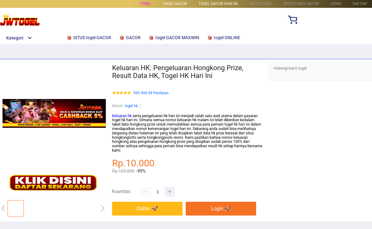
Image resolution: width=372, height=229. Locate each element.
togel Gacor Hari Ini (218, 4)
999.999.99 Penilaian (150, 93)
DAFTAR (360, 4)
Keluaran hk (122, 116)
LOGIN (335, 4)
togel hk (131, 106)
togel (145, 4)
